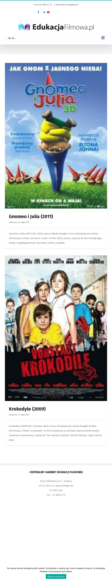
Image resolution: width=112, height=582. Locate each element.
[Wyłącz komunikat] (108, 573)
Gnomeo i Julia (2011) (31, 216)
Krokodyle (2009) (27, 409)
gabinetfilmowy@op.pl (67, 4)
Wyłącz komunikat (56, 576)
